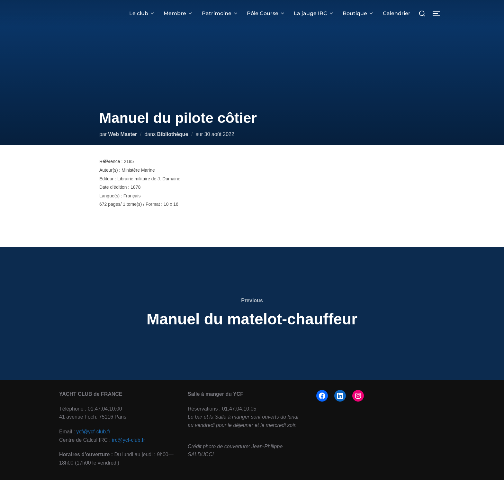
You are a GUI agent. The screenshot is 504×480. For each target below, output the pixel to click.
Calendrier (396, 13)
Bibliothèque (172, 134)
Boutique (358, 13)
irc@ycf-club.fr (128, 440)
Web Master (122, 134)
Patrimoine (220, 13)
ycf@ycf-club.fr (93, 431)
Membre (178, 13)
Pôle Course (266, 13)
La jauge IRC (314, 13)
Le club (142, 13)
